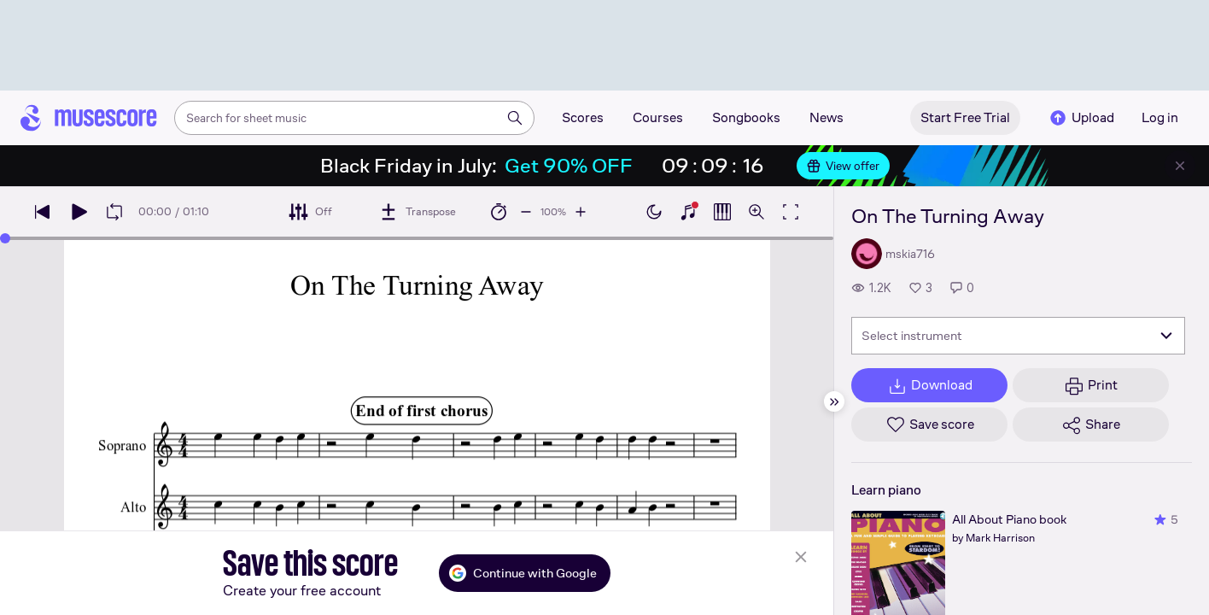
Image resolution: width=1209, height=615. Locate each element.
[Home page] (88, 118)
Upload (1081, 118)
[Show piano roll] (722, 212)
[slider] (5, 238)
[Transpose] (417, 212)
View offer (843, 166)
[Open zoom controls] (756, 212)
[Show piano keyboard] (688, 212)
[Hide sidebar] (834, 401)
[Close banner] (1180, 165)
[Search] (515, 118)
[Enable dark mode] (654, 212)
